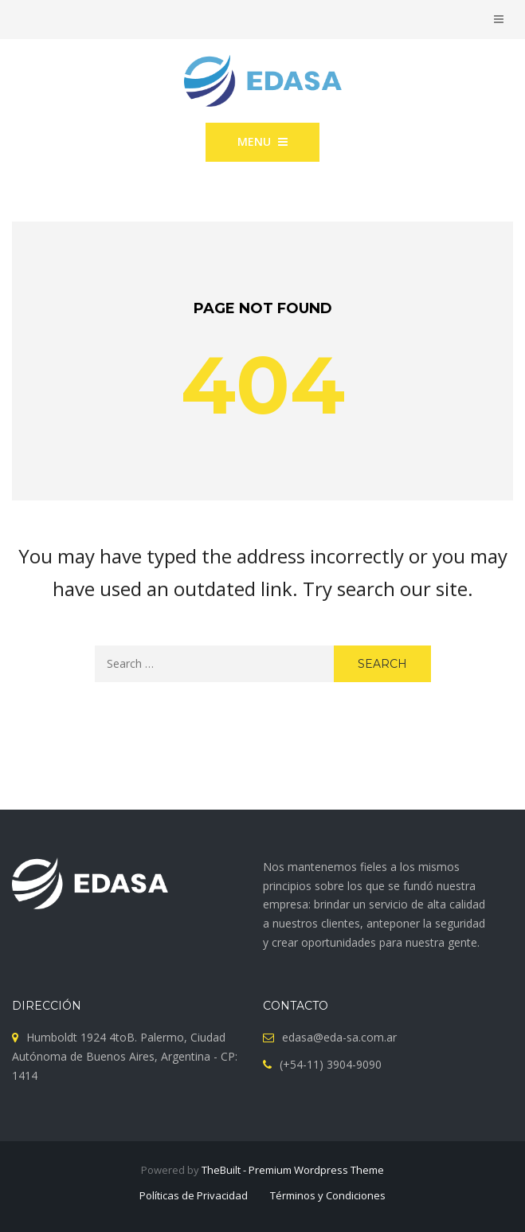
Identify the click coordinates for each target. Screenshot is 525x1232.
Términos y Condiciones (328, 1195)
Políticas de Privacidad (193, 1195)
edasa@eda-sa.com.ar (339, 1037)
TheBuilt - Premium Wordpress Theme (293, 1170)
